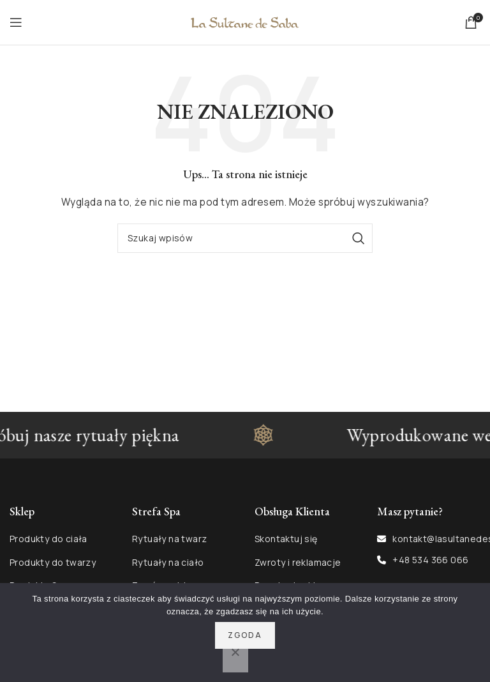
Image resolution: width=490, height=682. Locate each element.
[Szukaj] (245, 238)
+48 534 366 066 (430, 560)
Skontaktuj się (286, 539)
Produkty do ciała (48, 539)
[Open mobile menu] (16, 22)
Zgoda (245, 635)
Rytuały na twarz (169, 539)
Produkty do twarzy (53, 562)
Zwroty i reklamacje (298, 562)
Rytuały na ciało (168, 562)
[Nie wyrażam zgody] (235, 659)
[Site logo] (245, 21)
